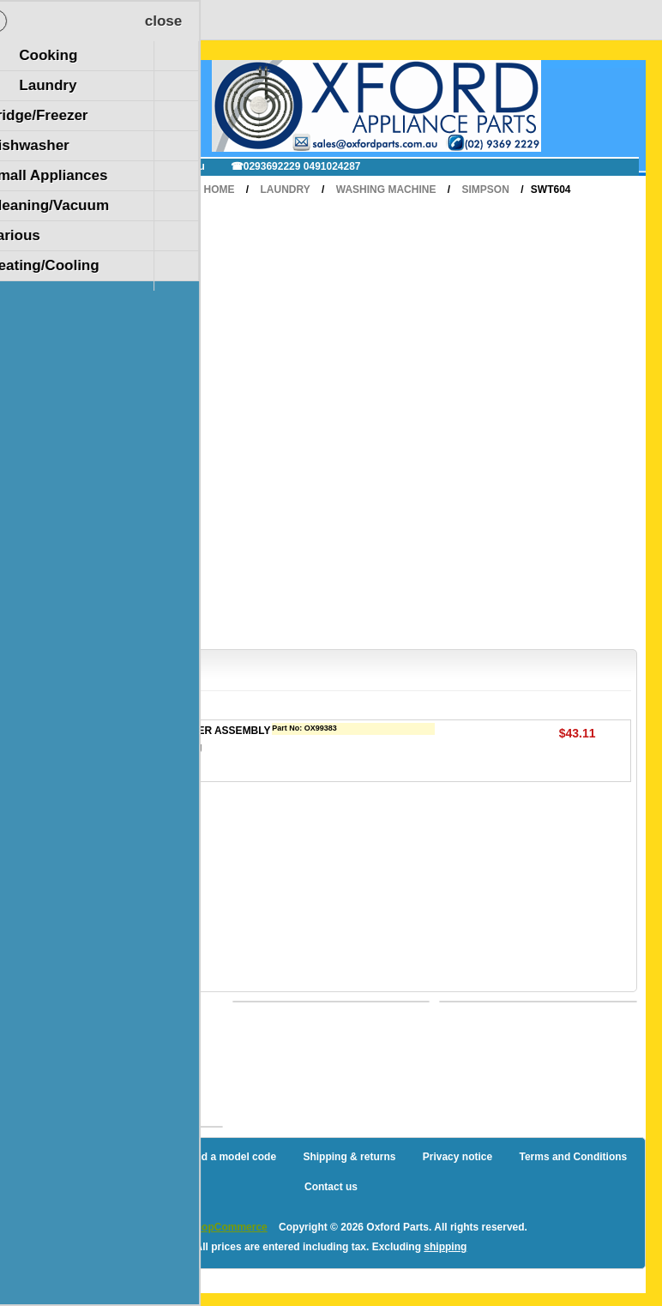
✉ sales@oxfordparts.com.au (133, 166)
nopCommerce (232, 1227)
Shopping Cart (84, 79)
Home (218, 190)
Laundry (285, 190)
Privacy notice (457, 1157)
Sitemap (105, 1157)
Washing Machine (386, 190)
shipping (445, 1247)
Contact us (331, 1187)
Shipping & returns (349, 1157)
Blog (46, 1157)
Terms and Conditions (573, 1157)
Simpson (485, 190)
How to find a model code (214, 1157)
